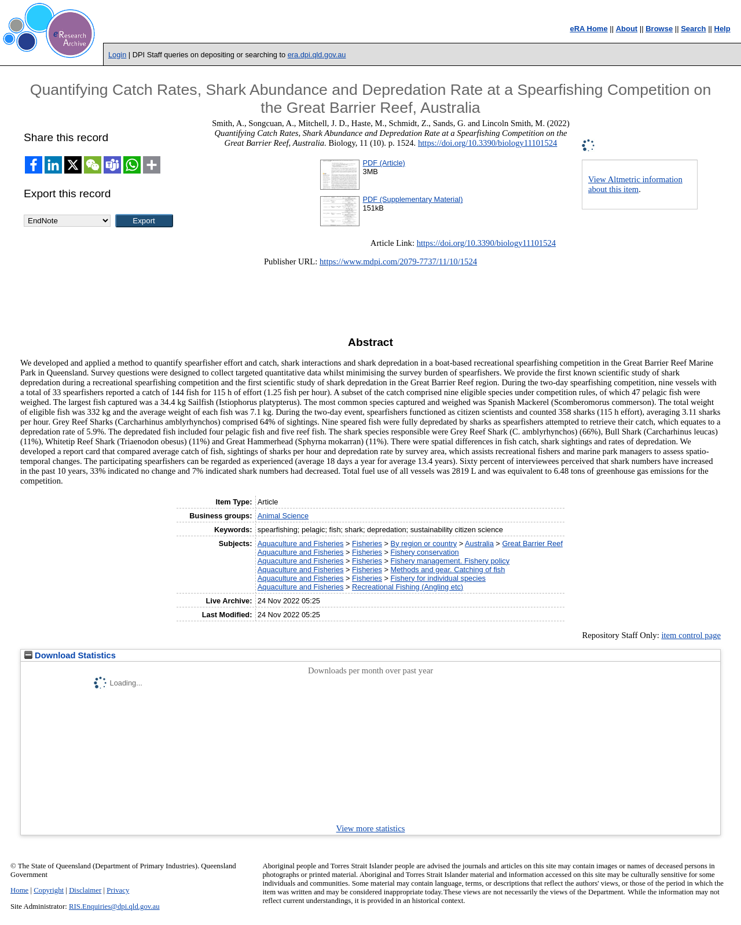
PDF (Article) (384, 163)
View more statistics (370, 828)
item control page (691, 635)
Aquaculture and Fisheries (301, 543)
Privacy (118, 890)
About (627, 28)
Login (117, 54)
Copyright (49, 890)
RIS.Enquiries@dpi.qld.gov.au (114, 906)
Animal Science (283, 515)
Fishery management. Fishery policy (450, 561)
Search (693, 28)
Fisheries (367, 543)
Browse (659, 28)
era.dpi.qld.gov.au (317, 54)
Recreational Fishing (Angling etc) (407, 587)
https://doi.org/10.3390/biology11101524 (487, 143)
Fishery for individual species (438, 578)
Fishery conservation (425, 552)
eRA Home (588, 28)
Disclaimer (85, 890)
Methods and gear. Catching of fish (448, 569)
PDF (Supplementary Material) (413, 199)
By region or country (424, 543)
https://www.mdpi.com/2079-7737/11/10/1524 (398, 261)
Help (722, 28)
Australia (479, 543)
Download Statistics (70, 655)
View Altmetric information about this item (635, 184)
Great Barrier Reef (532, 543)
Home (19, 890)
